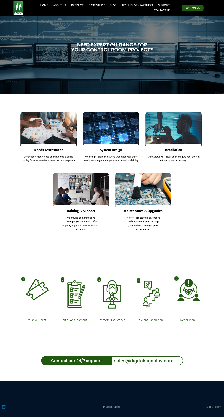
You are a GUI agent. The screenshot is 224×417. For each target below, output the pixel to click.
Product (77, 5)
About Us (59, 5)
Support (164, 5)
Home (44, 5)
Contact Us (162, 10)
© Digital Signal (112, 407)
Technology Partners (137, 5)
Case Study (97, 5)
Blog (113, 5)
